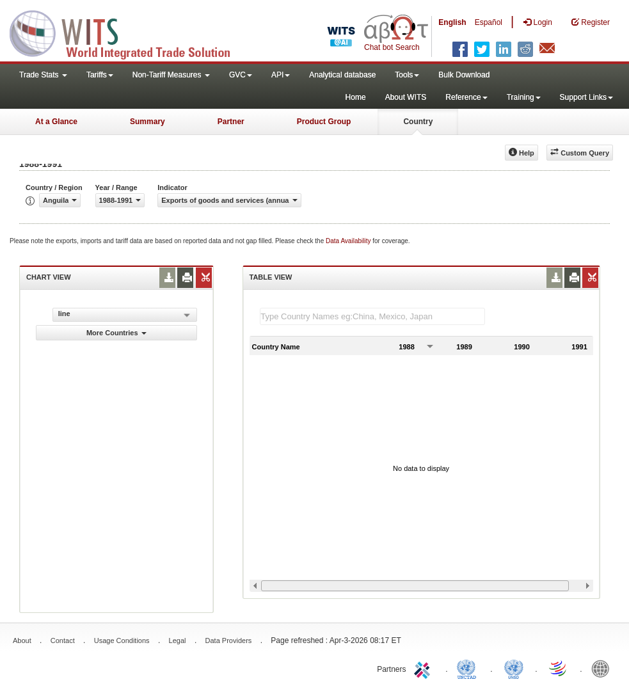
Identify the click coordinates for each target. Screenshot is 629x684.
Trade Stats (43, 74)
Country (418, 121)
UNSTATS (514, 668)
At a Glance (56, 121)
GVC (240, 74)
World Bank (603, 668)
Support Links (586, 97)
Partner (231, 121)
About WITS (406, 97)
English (452, 22)
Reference (466, 97)
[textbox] (372, 316)
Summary (147, 121)
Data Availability (349, 240)
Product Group (324, 121)
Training (524, 97)
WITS (128, 32)
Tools (407, 74)
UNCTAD (469, 668)
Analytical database (342, 74)
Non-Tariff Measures (171, 74)
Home (356, 97)
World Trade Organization (558, 668)
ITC (424, 668)
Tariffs (99, 74)
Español (488, 22)
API (280, 74)
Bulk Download (464, 74)
